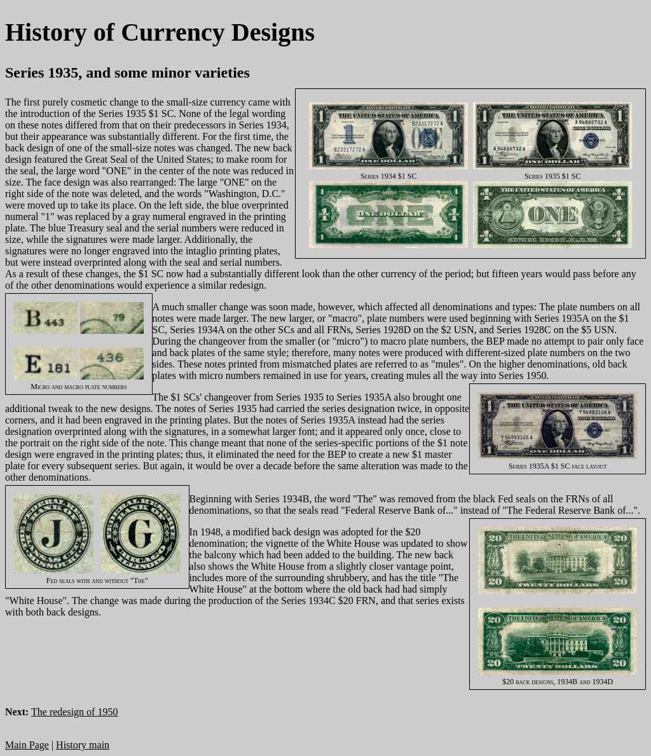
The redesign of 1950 (74, 711)
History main (82, 744)
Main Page (27, 744)
